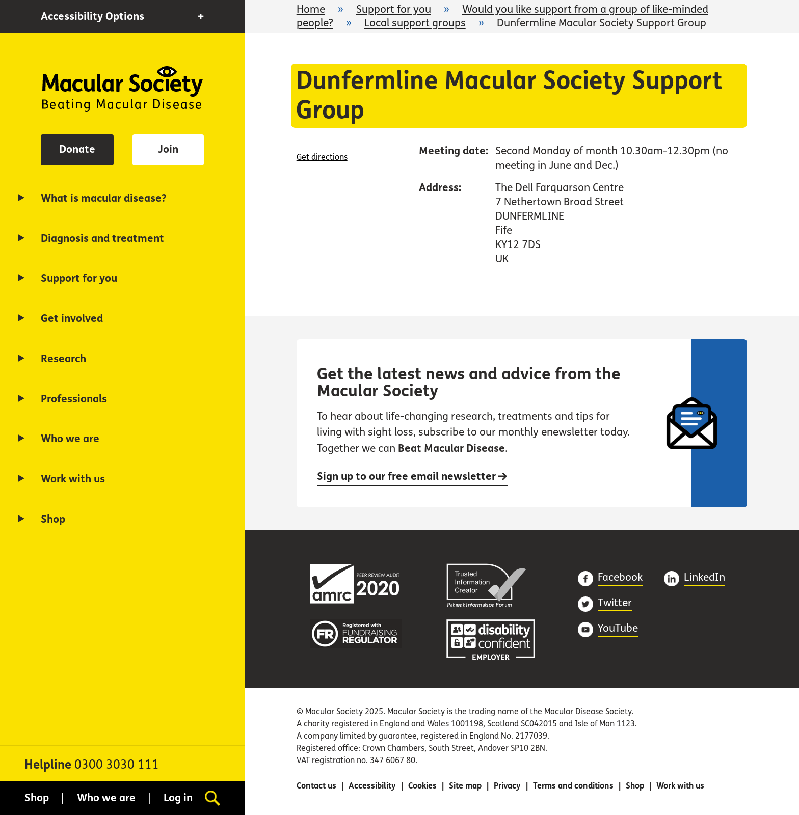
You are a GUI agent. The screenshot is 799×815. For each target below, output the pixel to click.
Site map (465, 786)
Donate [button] (77, 149)
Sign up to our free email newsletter (412, 476)
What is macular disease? (104, 198)
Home (122, 89)
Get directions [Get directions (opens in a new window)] (322, 157)
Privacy (507, 786)
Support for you (79, 278)
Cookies (422, 786)
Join (168, 149)
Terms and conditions (573, 786)
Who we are (70, 438)
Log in (178, 798)
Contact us (316, 786)
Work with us (73, 479)
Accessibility (372, 786)
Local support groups (415, 23)
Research (63, 358)
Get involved (72, 318)
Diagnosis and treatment (102, 238)
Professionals (74, 399)
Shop (53, 519)
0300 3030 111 (116, 764)
